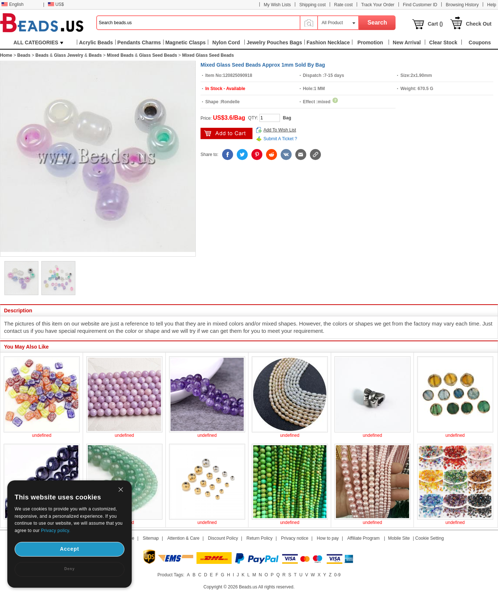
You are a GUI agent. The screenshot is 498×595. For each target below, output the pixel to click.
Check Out (478, 24)
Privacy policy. (55, 530)
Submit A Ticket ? (280, 138)
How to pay (328, 538)
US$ (56, 4)
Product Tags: (170, 574)
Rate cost (343, 4)
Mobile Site (399, 538)
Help (491, 4)
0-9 (337, 574)
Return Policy (260, 538)
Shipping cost (312, 4)
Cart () (435, 24)
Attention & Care (183, 538)
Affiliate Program (363, 538)
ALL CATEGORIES (38, 42)
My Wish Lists (277, 4)
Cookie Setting (429, 538)
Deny (69, 569)
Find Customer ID (420, 4)
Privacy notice (294, 538)
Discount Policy (223, 538)
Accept (69, 549)
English (12, 4)
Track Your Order (377, 4)
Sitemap (151, 538)
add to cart (226, 133)
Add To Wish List (279, 130)
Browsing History (462, 4)
